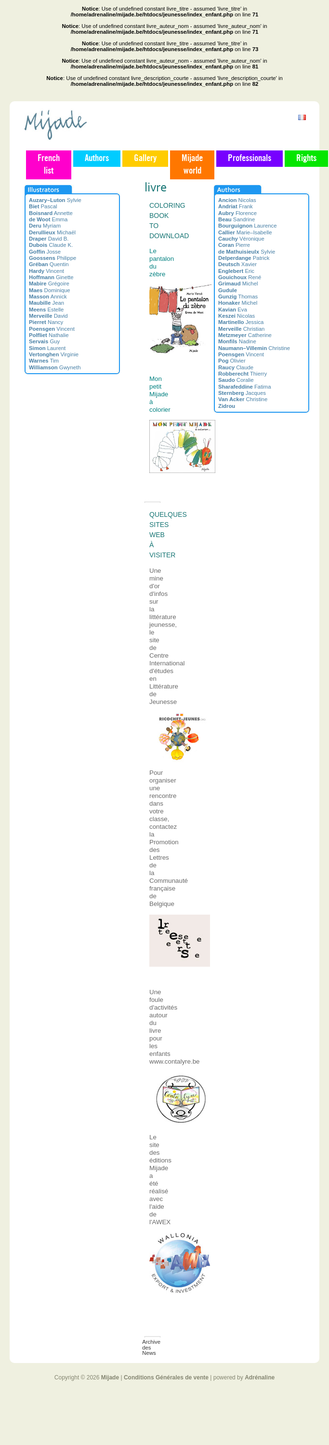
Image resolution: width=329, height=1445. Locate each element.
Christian (241, 329)
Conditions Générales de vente (166, 1377)
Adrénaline (260, 1377)
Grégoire (49, 283)
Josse (45, 252)
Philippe (52, 258)
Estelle (46, 309)
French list (49, 165)
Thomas (238, 296)
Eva (232, 309)
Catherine (245, 335)
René (239, 277)
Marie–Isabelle (245, 232)
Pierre (234, 245)
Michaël (52, 232)
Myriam (45, 226)
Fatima (244, 387)
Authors (97, 158)
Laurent (47, 348)
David (48, 316)
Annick (48, 296)
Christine (254, 348)
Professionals (249, 158)
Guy (44, 341)
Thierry (242, 374)
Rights (306, 158)
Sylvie (55, 200)
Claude (235, 367)
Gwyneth (55, 367)
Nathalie (48, 335)
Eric (236, 271)
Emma (48, 219)
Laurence (247, 226)
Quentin (49, 264)
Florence (237, 213)
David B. (49, 239)
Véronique (241, 239)
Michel (238, 283)
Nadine (237, 341)
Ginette (51, 277)
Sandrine (236, 219)
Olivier (232, 361)
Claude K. (51, 245)
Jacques (242, 393)
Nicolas (237, 200)
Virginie (54, 354)
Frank (235, 206)
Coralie (236, 380)
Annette (51, 213)
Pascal (43, 206)
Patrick (243, 258)
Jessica (240, 322)
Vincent (46, 271)
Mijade (110, 1377)
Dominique (49, 290)
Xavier (237, 264)
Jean (46, 303)
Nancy (46, 322)
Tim (44, 361)
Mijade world (192, 165)
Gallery (145, 158)
